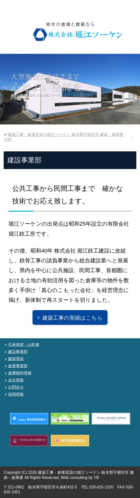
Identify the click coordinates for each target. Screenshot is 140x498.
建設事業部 (18, 352)
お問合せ (16, 387)
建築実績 (16, 359)
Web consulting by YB (80, 477)
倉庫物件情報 (20, 373)
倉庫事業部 (18, 366)
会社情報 (16, 380)
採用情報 (16, 394)
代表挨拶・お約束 (23, 344)
